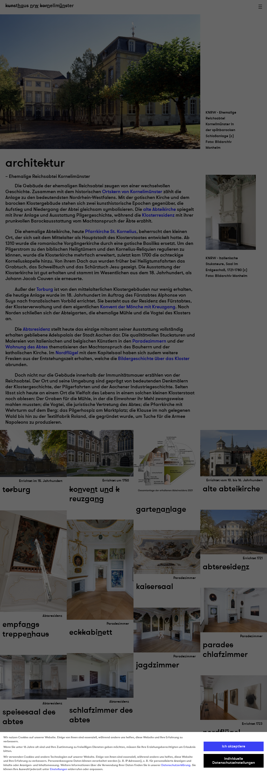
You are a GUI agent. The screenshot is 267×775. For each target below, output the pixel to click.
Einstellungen (58, 769)
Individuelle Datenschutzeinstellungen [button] (233, 760)
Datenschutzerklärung (175, 765)
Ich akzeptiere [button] (233, 746)
